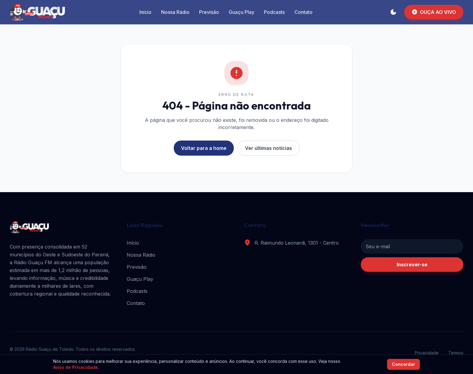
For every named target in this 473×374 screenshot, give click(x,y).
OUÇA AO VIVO (433, 12)
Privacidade (427, 352)
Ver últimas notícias (268, 148)
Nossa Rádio (175, 12)
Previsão (209, 12)
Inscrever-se (412, 264)
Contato (303, 12)
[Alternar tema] (393, 12)
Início (145, 12)
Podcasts (274, 12)
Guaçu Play (241, 12)
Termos (455, 352)
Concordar (403, 364)
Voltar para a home (204, 148)
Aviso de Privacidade (75, 367)
